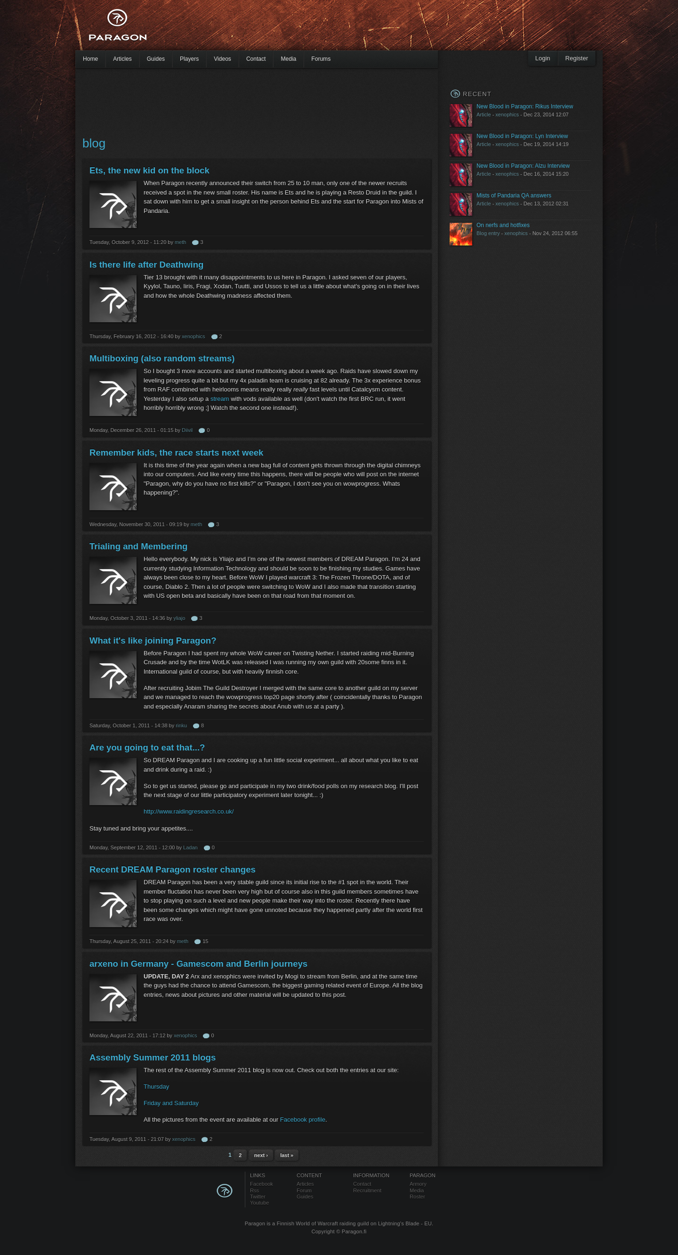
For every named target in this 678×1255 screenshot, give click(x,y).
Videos (222, 59)
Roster (417, 1196)
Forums (321, 59)
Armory (418, 1184)
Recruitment (367, 1190)
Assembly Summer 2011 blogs (152, 1057)
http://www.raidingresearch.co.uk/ (189, 811)
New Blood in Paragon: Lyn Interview (522, 136)
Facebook (261, 1184)
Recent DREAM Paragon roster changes (172, 869)
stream (220, 398)
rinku (181, 725)
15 (205, 941)
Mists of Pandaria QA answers (513, 195)
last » (286, 1155)
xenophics (193, 336)
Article (483, 114)
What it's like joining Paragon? (152, 640)
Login (542, 58)
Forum (304, 1190)
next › (261, 1155)
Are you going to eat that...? (147, 747)
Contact (256, 59)
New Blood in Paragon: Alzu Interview (523, 166)
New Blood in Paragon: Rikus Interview (524, 106)
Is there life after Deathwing (146, 264)
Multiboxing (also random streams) (161, 358)
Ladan (190, 847)
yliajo (179, 618)
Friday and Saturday (171, 1103)
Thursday (156, 1086)
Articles (122, 59)
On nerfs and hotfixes (503, 225)
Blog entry (488, 233)
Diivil (187, 430)
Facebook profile (302, 1119)
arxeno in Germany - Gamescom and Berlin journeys (198, 964)
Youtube (259, 1203)
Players (189, 59)
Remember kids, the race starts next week (176, 452)
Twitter (258, 1196)
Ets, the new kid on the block (149, 170)
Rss (254, 1190)
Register (576, 58)
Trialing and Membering (138, 546)
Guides (156, 59)
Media (288, 59)
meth (180, 242)
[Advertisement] (322, 28)
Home (90, 59)
